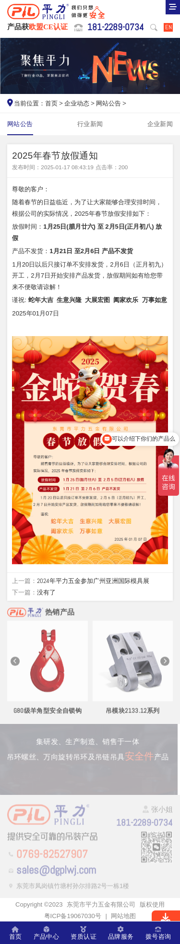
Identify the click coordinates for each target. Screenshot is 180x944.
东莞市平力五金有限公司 (101, 904)
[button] (15, 663)
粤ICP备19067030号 (72, 916)
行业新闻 (90, 124)
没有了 (46, 592)
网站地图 (123, 916)
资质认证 (83, 933)
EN (168, 27)
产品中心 (47, 933)
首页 (51, 103)
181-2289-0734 (115, 27)
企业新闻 (160, 124)
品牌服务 (121, 933)
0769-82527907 (52, 855)
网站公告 (108, 103)
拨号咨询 (158, 933)
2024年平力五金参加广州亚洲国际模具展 (93, 581)
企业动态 (76, 103)
